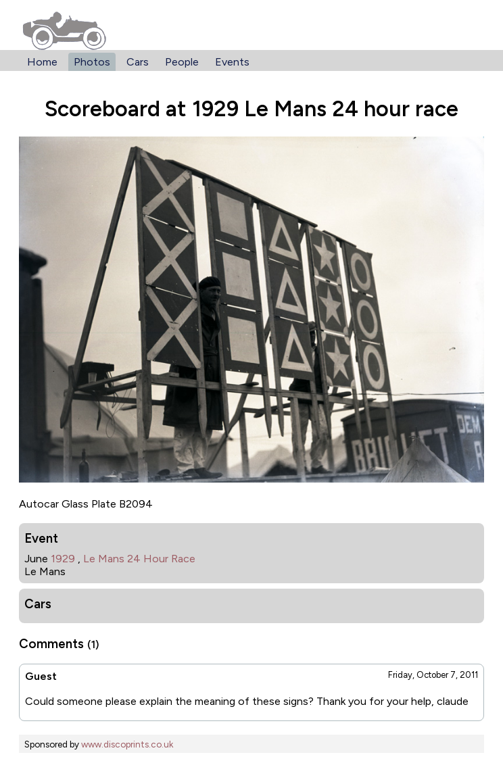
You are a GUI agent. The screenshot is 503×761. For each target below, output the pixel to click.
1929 (63, 558)
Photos (92, 61)
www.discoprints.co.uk (127, 744)
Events (232, 61)
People (182, 61)
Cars (137, 61)
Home (42, 61)
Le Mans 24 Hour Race (139, 558)
